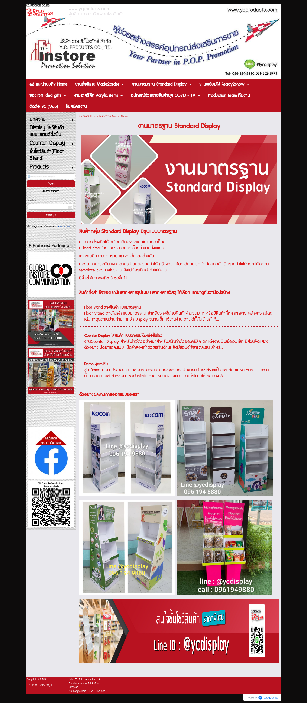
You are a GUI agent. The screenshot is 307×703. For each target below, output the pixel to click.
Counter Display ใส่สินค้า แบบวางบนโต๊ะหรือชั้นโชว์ (123, 336)
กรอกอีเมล (32, 200)
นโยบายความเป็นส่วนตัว (64, 226)
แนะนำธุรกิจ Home (87, 116)
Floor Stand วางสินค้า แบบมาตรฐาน (112, 307)
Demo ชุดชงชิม (96, 364)
